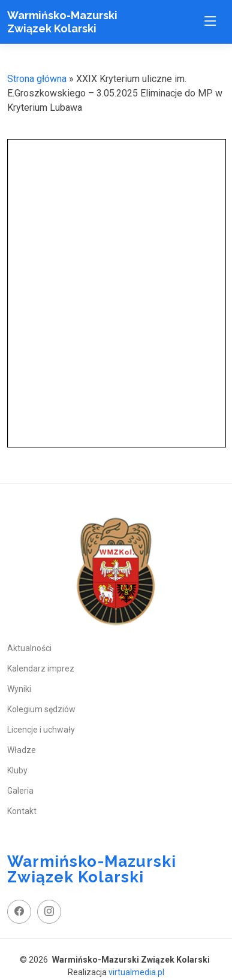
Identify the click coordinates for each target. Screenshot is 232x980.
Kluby (17, 770)
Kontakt (22, 811)
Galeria (20, 791)
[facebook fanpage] (19, 912)
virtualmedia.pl (136, 972)
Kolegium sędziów (41, 709)
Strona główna (37, 78)
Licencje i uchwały (41, 729)
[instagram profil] (49, 912)
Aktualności (29, 648)
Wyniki (19, 689)
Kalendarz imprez (40, 668)
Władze (21, 750)
